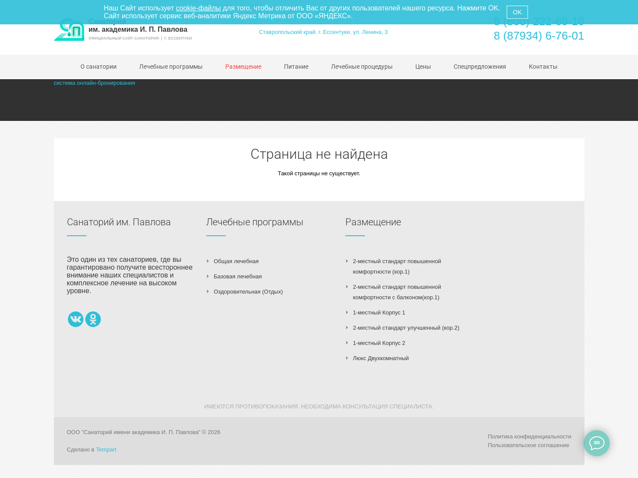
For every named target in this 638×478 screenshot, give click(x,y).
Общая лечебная (236, 261)
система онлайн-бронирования (94, 83)
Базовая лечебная (238, 276)
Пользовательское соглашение (528, 445)
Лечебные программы (255, 222)
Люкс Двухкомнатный (381, 358)
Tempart (106, 449)
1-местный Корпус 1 (379, 312)
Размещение (373, 222)
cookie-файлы (198, 8)
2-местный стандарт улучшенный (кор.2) (406, 327)
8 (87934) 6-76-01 (539, 36)
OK (517, 12)
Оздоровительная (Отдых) (248, 291)
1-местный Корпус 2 (379, 343)
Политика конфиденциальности (529, 436)
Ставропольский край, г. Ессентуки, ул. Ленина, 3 (323, 32)
